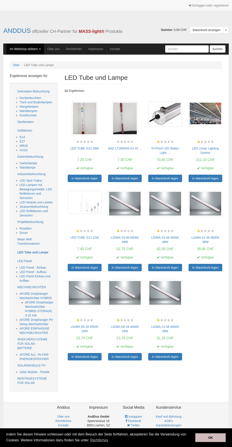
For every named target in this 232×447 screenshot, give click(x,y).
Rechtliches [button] (99, 440)
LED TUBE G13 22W (84, 237)
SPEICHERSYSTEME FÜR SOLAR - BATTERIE (32, 344)
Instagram (133, 416)
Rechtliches (74, 49)
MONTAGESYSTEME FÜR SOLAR (32, 381)
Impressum (95, 49)
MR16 (24, 145)
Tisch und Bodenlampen (36, 102)
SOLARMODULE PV (31, 365)
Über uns (53, 49)
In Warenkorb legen (84, 178)
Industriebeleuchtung (31, 174)
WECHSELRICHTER (31, 287)
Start (16, 65)
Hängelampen (29, 106)
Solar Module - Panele (35, 372)
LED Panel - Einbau (33, 267)
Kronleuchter (28, 115)
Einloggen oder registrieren (209, 5)
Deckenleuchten (30, 98)
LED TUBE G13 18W (84, 148)
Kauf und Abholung (168, 416)
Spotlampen (25, 122)
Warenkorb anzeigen (206, 30)
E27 (22, 141)
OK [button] (210, 437)
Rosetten (26, 228)
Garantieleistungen (168, 425)
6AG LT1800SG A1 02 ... (125, 148)
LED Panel (24, 261)
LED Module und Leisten (36, 202)
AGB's (168, 421)
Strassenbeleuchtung (34, 206)
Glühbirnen (24, 130)
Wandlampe (28, 167)
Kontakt (115, 49)
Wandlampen (28, 111)
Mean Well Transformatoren (28, 241)
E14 (22, 137)
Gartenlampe (28, 163)
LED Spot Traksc (31, 180)
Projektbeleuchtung (30, 222)
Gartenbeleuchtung (30, 156)
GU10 (24, 150)
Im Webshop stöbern (25, 49)
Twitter (133, 425)
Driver (24, 232)
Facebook (133, 421)
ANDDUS (17, 30)
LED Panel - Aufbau (33, 272)
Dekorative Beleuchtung (33, 91)
